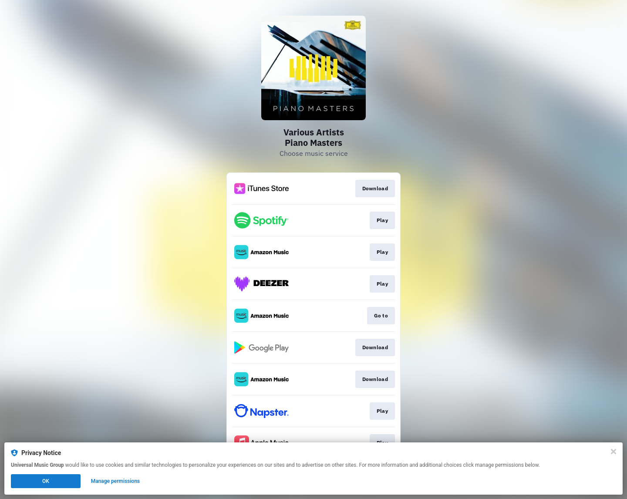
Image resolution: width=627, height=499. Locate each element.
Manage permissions (115, 481)
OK (45, 481)
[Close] (613, 452)
